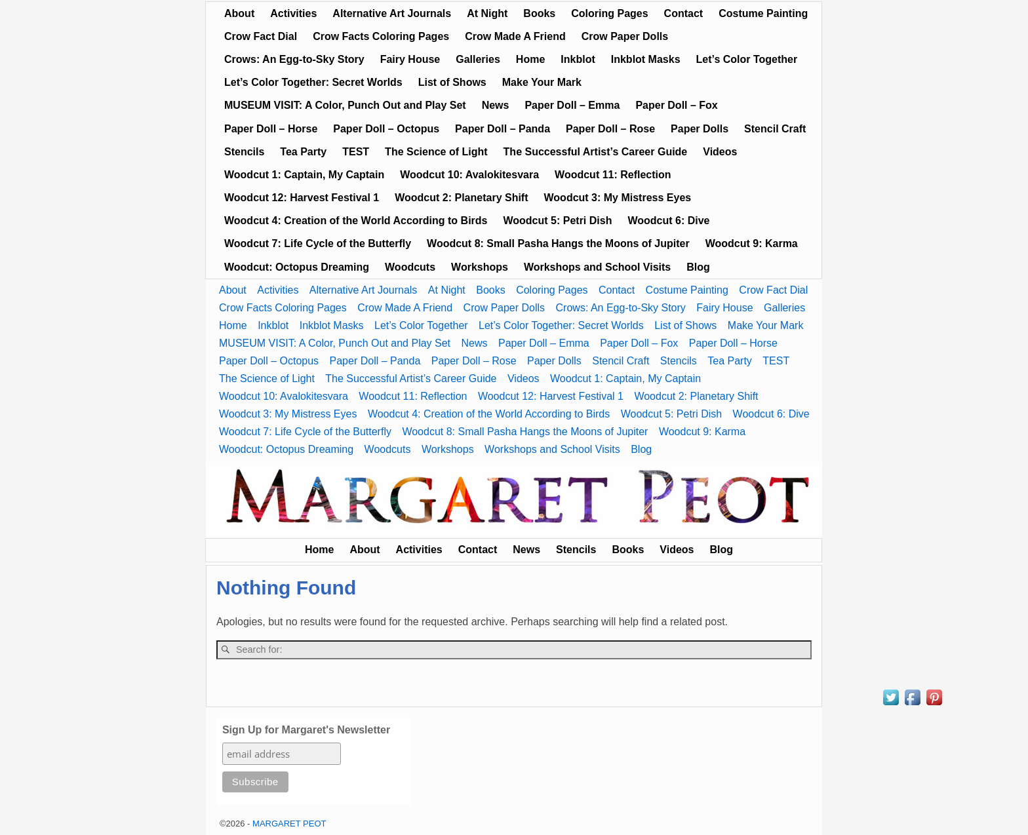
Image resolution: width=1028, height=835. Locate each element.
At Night (487, 13)
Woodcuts (410, 267)
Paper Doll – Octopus (386, 128)
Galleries (478, 59)
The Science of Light (436, 151)
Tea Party (303, 151)
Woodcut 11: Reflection (613, 174)
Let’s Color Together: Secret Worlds (313, 82)
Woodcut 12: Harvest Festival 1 (301, 197)
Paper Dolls (699, 128)
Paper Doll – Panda (502, 128)
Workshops (479, 267)
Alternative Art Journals (391, 13)
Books (539, 13)
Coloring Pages (609, 13)
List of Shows (452, 82)
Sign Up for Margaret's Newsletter (306, 729)
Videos (720, 151)
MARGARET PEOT (289, 823)
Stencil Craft (775, 128)
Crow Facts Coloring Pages (381, 36)
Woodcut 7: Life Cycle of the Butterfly (317, 243)
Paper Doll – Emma (572, 105)
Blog (698, 267)
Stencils (244, 151)
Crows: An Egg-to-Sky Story (294, 59)
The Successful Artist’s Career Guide (596, 151)
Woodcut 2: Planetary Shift (461, 197)
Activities (293, 13)
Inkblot (578, 59)
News (495, 105)
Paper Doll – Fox (676, 105)
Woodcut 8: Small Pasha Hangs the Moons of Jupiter (558, 243)
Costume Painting (763, 13)
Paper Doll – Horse (270, 128)
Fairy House (410, 59)
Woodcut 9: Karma (751, 243)
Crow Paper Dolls (625, 36)
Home (530, 59)
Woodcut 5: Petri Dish (557, 220)
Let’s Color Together (747, 59)
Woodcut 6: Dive (668, 220)
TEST (355, 151)
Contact (683, 13)
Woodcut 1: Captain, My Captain (304, 174)
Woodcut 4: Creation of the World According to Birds (355, 220)
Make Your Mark (542, 82)
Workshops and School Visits (597, 267)
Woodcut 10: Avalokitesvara (469, 174)
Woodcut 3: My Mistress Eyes (618, 197)
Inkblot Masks (646, 59)
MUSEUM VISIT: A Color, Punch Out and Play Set (345, 105)
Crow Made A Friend (515, 36)
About (239, 13)
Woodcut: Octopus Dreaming (296, 267)
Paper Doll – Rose (610, 128)
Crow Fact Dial (260, 36)
